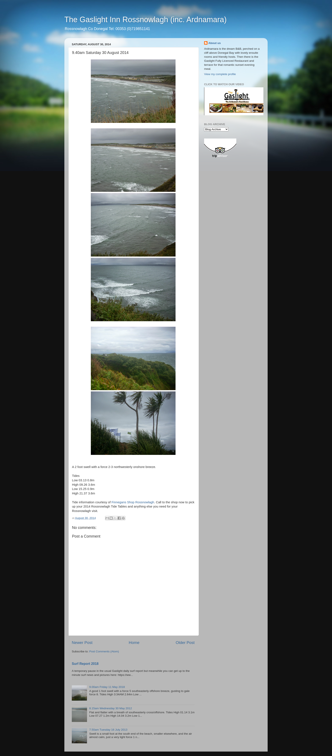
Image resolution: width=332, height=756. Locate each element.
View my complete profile (220, 74)
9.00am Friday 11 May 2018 (107, 687)
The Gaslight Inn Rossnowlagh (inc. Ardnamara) (145, 19)
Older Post (185, 642)
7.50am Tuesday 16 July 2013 (108, 729)
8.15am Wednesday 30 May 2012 (110, 708)
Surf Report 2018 (85, 663)
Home (134, 642)
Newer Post (82, 642)
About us (214, 43)
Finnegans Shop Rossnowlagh (133, 502)
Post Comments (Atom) (104, 651)
